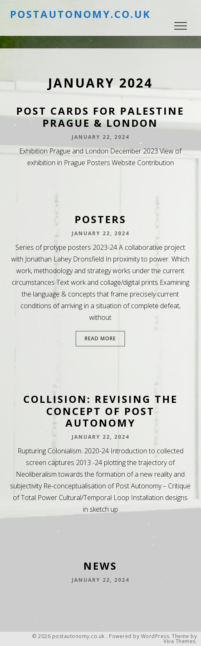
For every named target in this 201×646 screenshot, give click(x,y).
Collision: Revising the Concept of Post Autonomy (100, 411)
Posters (100, 219)
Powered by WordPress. (140, 636)
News (100, 566)
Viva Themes (179, 641)
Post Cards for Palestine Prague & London (100, 117)
